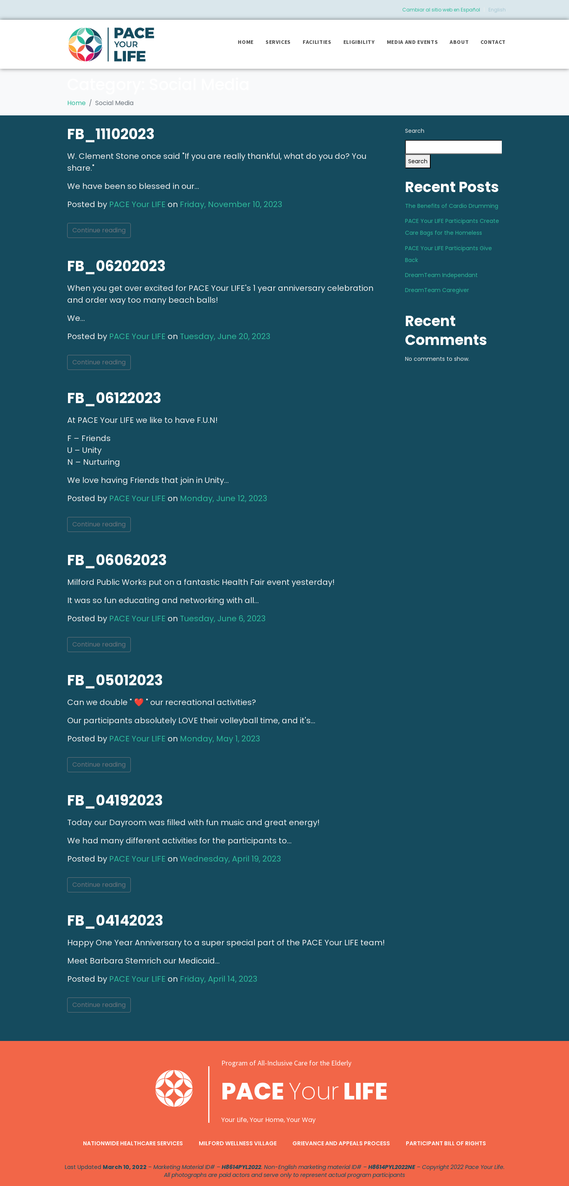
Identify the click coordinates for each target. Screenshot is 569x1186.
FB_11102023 (110, 134)
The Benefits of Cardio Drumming (451, 206)
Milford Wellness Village (238, 1143)
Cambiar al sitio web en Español (441, 9)
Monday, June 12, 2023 (223, 498)
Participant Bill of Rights (446, 1143)
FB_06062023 (117, 560)
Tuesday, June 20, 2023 (225, 336)
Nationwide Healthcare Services (133, 1143)
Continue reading (99, 230)
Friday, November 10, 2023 (231, 204)
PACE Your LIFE (137, 204)
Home (246, 41)
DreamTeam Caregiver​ (437, 290)
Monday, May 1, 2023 (220, 738)
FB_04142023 (115, 921)
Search (414, 131)
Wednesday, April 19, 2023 (230, 858)
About (459, 41)
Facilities (317, 41)
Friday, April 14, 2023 (218, 978)
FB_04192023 (115, 800)
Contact (493, 41)
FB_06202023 (116, 266)
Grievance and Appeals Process (341, 1143)
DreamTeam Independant (441, 275)
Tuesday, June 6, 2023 (223, 618)
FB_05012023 (115, 680)
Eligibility (359, 41)
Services (278, 41)
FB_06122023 (114, 398)
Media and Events (412, 41)
